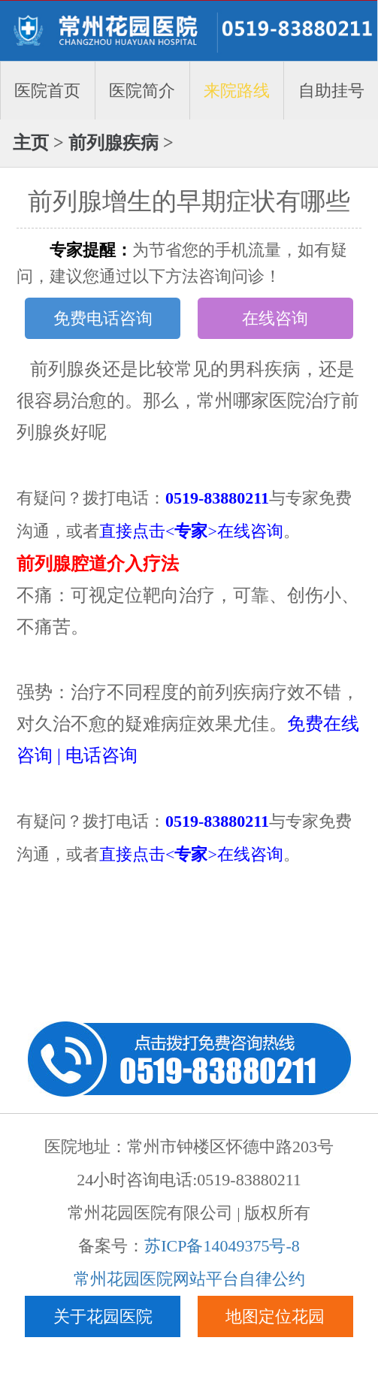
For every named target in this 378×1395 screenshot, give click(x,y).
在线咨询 (275, 318)
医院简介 (142, 90)
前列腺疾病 (113, 142)
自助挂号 (331, 90)
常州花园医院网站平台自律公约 (189, 1278)
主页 (31, 142)
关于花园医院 (103, 1316)
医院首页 (47, 90)
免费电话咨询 (103, 318)
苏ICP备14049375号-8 (222, 1245)
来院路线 (237, 90)
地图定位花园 (275, 1316)
